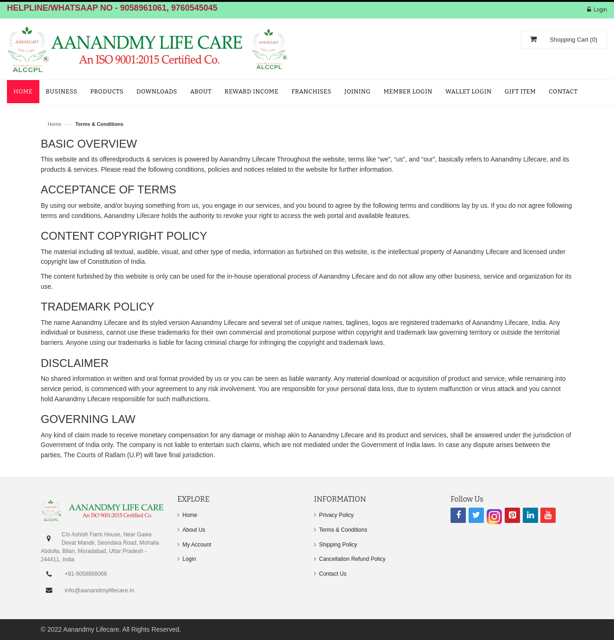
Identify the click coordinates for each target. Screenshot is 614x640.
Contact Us (332, 574)
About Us (193, 530)
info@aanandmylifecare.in (100, 590)
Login (600, 9)
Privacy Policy (336, 515)
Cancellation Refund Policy (352, 559)
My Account (196, 544)
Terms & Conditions (343, 530)
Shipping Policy (338, 544)
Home (54, 124)
